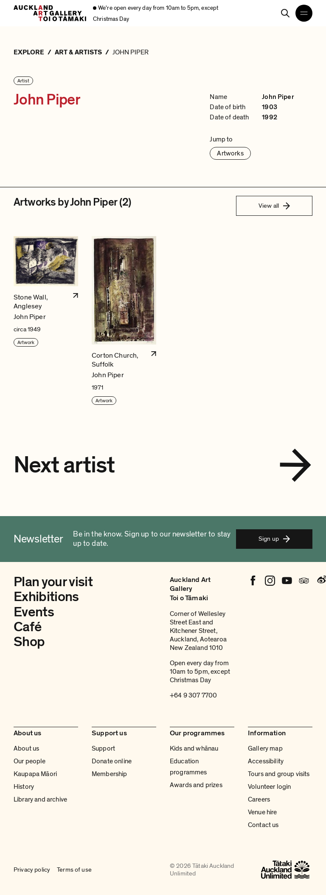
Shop (29, 641)
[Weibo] (321, 581)
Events (34, 612)
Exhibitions (46, 596)
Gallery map (265, 748)
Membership (109, 774)
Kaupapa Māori (35, 774)
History (24, 786)
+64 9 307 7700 (193, 695)
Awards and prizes (196, 785)
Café (27, 627)
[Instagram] (270, 581)
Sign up (274, 538)
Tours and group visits (279, 774)
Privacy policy (32, 869)
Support (103, 748)
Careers (259, 799)
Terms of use (74, 869)
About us (26, 748)
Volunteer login (269, 786)
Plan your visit (53, 582)
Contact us (263, 825)
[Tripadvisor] (304, 581)
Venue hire (262, 812)
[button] (46, 321)
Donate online (112, 761)
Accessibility (266, 761)
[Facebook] (253, 581)
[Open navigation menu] (303, 13)
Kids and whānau (194, 748)
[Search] (285, 13)
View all (274, 205)
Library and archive (40, 799)
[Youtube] (287, 581)
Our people (30, 761)
